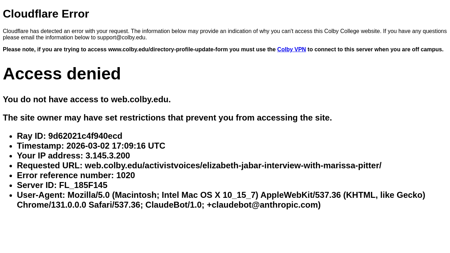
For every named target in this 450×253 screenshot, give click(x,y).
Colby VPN (291, 49)
